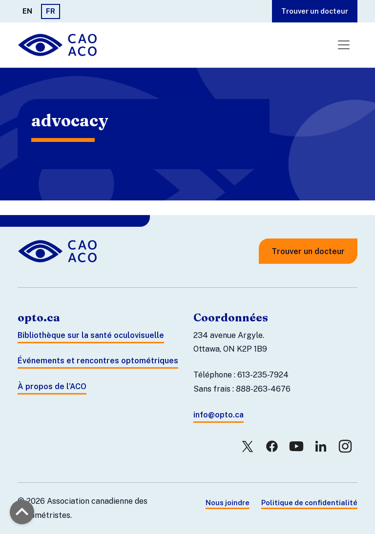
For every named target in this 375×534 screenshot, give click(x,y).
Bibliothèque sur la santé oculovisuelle (91, 335)
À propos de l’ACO (52, 386)
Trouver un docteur (314, 11)
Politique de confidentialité (309, 502)
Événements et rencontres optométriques (98, 360)
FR (50, 11)
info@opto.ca (218, 414)
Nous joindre (228, 502)
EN (27, 11)
